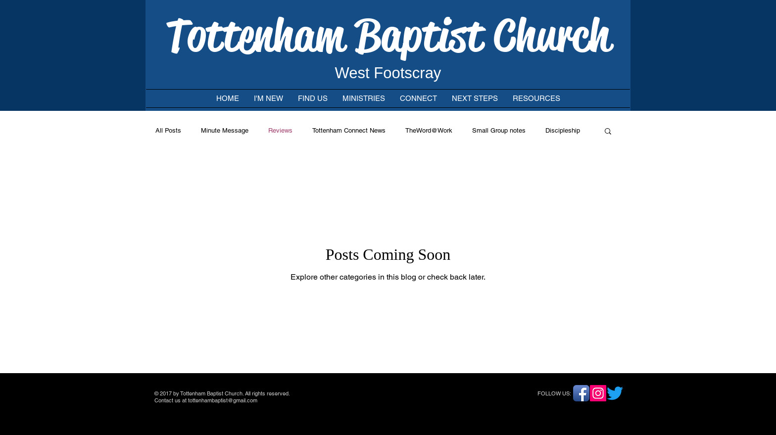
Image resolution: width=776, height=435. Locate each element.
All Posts (168, 130)
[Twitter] (615, 393)
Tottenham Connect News (349, 130)
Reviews (280, 130)
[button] (608, 132)
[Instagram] (598, 393)
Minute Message (224, 130)
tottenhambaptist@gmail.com (222, 400)
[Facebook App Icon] (581, 393)
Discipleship (562, 130)
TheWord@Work (428, 130)
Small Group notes (499, 130)
